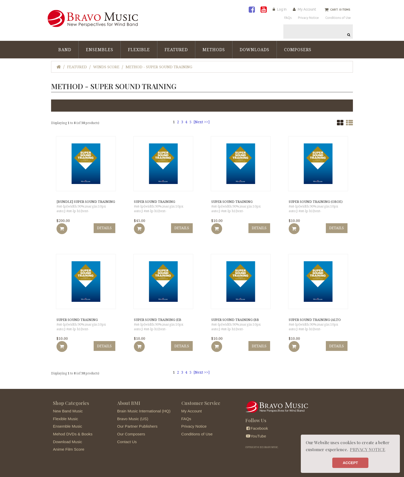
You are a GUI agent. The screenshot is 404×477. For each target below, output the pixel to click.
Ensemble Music (67, 424)
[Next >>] (201, 119)
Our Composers (131, 431)
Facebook (256, 426)
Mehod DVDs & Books (72, 431)
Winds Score (106, 64)
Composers (297, 46)
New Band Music (68, 408)
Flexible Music (65, 416)
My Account (306, 9)
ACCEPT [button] (350, 463)
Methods (214, 46)
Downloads (254, 46)
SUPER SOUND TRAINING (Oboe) (315, 199)
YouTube (255, 433)
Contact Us (127, 439)
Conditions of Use (197, 431)
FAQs (186, 416)
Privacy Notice (194, 424)
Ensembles (99, 46)
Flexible (139, 46)
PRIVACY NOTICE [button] (367, 449)
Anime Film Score (68, 447)
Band (64, 46)
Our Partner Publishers (137, 424)
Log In (280, 9)
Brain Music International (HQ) (144, 408)
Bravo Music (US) (132, 416)
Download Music (67, 439)
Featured (176, 46)
